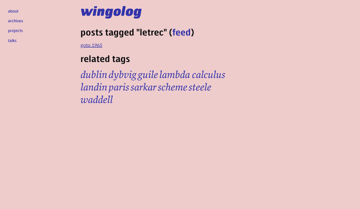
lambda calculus (192, 74)
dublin (93, 74)
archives (15, 20)
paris (118, 87)
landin (93, 87)
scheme (172, 87)
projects (15, 30)
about (13, 11)
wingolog (111, 10)
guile (148, 74)
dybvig (122, 74)
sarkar (143, 87)
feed (181, 32)
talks (12, 40)
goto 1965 (91, 45)
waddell (96, 99)
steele (199, 87)
